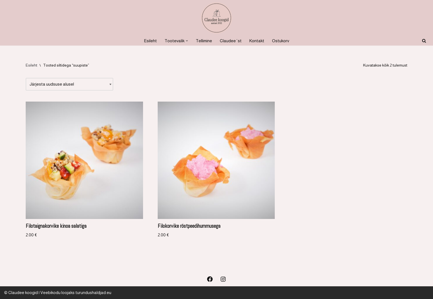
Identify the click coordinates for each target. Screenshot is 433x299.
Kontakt (256, 40)
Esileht (150, 40)
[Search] (424, 41)
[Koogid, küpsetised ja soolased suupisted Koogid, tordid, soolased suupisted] (216, 18)
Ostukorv (280, 40)
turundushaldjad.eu (93, 292)
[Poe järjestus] (69, 84)
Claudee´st (231, 40)
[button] (187, 41)
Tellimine (204, 40)
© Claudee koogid (21, 292)
